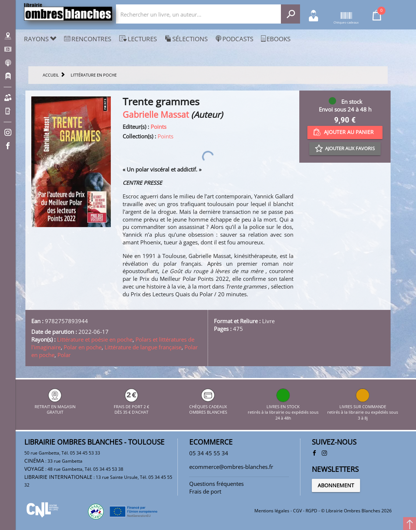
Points (158, 126)
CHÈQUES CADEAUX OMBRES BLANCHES (208, 406)
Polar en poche (83, 347)
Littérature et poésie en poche (95, 339)
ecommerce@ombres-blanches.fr (231, 466)
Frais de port (205, 491)
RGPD (311, 511)
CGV (297, 511)
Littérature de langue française (143, 347)
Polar (64, 354)
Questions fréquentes (216, 483)
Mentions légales (271, 511)
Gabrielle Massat (156, 114)
